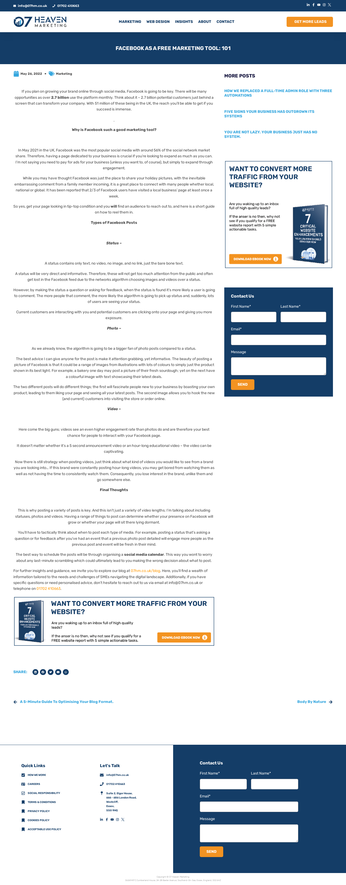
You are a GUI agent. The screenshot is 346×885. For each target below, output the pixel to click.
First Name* (241, 306)
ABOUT (204, 21)
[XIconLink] (330, 4)
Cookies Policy (39, 820)
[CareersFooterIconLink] (23, 784)
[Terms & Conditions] (23, 802)
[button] (35, 672)
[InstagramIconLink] (325, 4)
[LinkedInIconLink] (309, 4)
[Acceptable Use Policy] (23, 829)
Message (238, 352)
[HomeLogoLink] (40, 21)
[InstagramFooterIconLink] (118, 819)
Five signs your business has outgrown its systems (269, 113)
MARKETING (130, 21)
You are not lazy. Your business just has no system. (270, 134)
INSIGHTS (184, 21)
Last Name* (290, 306)
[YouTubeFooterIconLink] (113, 819)
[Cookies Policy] (23, 820)
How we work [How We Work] (37, 775)
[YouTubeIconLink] (319, 4)
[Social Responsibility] (23, 793)
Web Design (158, 21)
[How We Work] (23, 775)
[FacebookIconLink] (314, 4)
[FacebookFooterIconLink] (108, 819)
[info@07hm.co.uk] (102, 775)
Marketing (64, 74)
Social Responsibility (44, 793)
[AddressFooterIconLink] (102, 793)
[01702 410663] (102, 784)
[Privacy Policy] (23, 811)
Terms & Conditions (42, 802)
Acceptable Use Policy (44, 829)
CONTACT (225, 21)
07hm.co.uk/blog (145, 571)
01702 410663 (48, 588)
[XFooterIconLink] (124, 819)
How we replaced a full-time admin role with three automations (278, 93)
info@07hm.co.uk (183, 583)
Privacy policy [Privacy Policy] (39, 811)
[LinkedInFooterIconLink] (102, 819)
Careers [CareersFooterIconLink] (34, 784)
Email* (236, 329)
